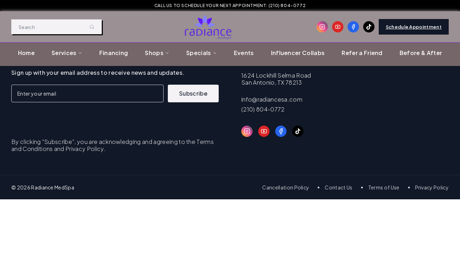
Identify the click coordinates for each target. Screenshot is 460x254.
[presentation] (65, 116)
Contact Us (338, 187)
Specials (201, 52)
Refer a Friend (362, 52)
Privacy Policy (432, 187)
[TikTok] (369, 26)
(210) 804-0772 (262, 109)
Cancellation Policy (285, 187)
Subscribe (193, 93)
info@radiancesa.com (271, 99)
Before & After (421, 52)
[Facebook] (353, 26)
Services (67, 52)
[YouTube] (337, 26)
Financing (113, 52)
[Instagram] (322, 26)
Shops (157, 52)
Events (244, 52)
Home (26, 52)
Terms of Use (384, 187)
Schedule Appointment (414, 27)
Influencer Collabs (298, 52)
